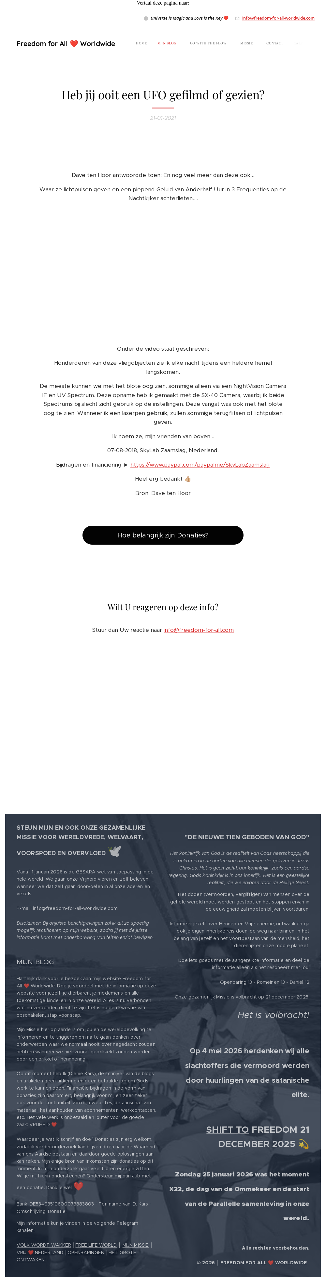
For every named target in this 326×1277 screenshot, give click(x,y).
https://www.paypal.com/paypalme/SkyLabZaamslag (200, 464)
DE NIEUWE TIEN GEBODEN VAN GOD (247, 837)
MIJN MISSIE (136, 1245)
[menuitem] (163, 44)
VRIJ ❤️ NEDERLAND (40, 1252)
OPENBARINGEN (85, 1252)
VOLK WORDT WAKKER (44, 1245)
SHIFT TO (227, 1129)
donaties (26, 1095)
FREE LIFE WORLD (96, 1245)
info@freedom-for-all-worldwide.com (278, 18)
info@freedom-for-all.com (199, 629)
